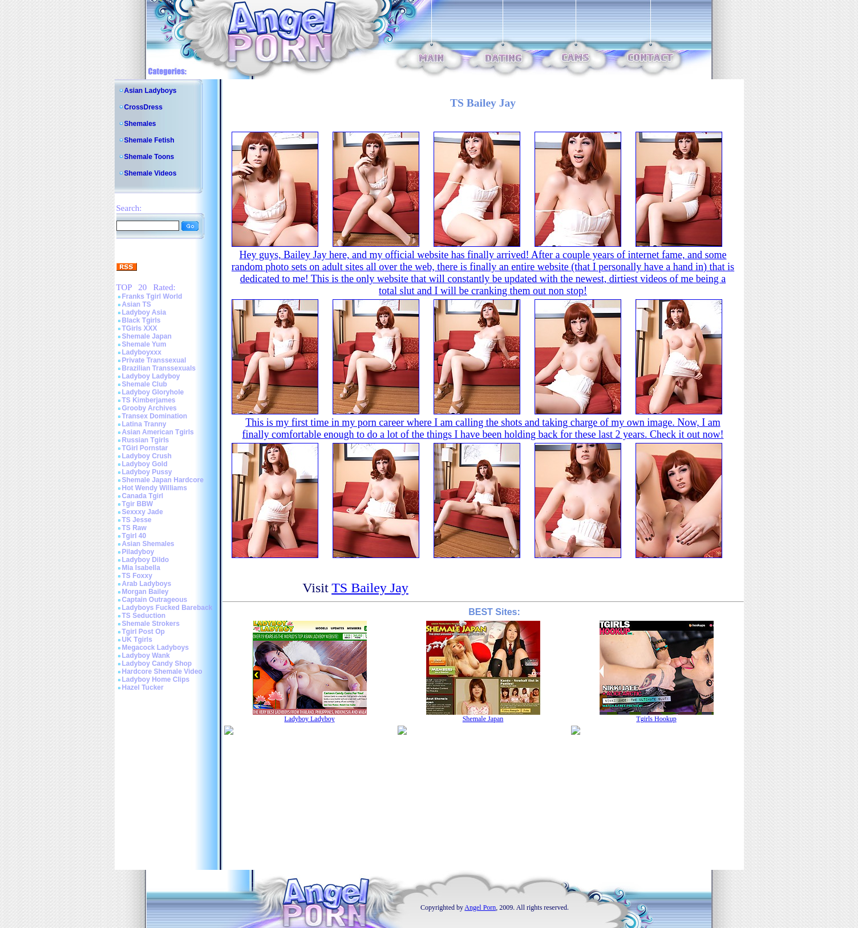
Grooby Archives (149, 408)
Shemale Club (144, 384)
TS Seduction (144, 616)
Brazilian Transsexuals (159, 368)
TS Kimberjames (149, 400)
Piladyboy (138, 552)
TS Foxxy (137, 576)
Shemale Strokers (151, 624)
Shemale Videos (150, 173)
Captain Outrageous (155, 600)
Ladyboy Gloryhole (153, 392)
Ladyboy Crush (147, 456)
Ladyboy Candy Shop (157, 663)
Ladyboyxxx (141, 352)
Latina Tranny (144, 424)
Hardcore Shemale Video (162, 671)
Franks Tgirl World (152, 296)
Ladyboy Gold (145, 464)
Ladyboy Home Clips (156, 679)
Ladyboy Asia (144, 312)
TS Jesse (137, 520)
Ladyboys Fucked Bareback (167, 608)
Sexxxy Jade (142, 512)
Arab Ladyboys (147, 584)
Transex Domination (155, 416)
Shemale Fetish (149, 140)
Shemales (140, 124)
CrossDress (143, 107)
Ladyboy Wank (146, 656)
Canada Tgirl (143, 496)
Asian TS (136, 304)
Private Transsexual (154, 360)
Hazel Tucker (143, 687)
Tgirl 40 (134, 536)
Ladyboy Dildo (145, 560)
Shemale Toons (149, 157)
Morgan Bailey (145, 592)
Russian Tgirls (145, 440)
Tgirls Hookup (656, 719)
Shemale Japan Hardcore (163, 480)
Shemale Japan (147, 336)
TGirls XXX (139, 328)
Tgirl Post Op (143, 632)
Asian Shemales (148, 544)
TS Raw (134, 528)
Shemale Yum (144, 344)
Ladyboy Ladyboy (151, 376)
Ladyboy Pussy (147, 472)
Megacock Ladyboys (155, 648)
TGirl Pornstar (145, 448)
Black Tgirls (141, 320)
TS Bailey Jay (369, 587)
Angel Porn (480, 907)
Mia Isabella (141, 568)
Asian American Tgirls (158, 432)
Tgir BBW (137, 504)
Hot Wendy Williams (154, 488)
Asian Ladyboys (150, 91)
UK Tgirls (137, 640)
